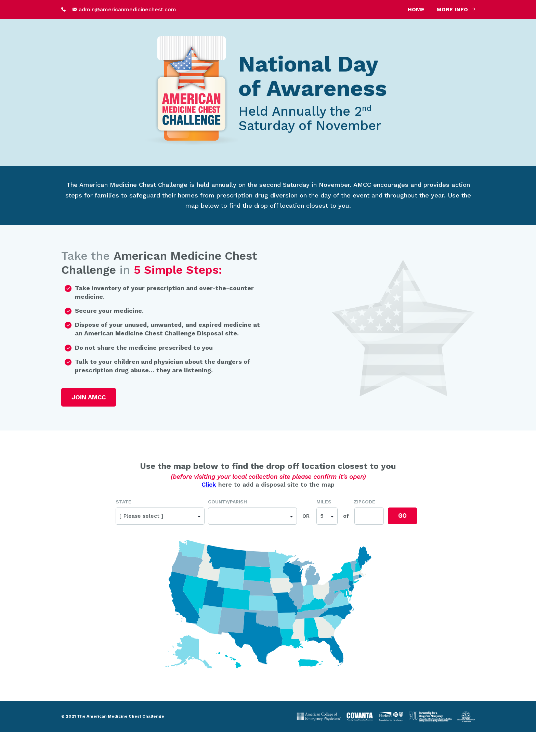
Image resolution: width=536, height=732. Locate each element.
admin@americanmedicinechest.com (127, 9)
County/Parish (227, 501)
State (123, 501)
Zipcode (364, 501)
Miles (323, 501)
